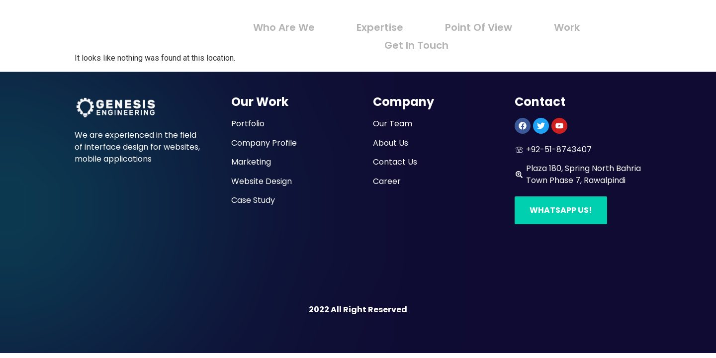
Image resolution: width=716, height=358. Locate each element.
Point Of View (476, 26)
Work (560, 26)
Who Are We (291, 26)
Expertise (382, 26)
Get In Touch (416, 41)
